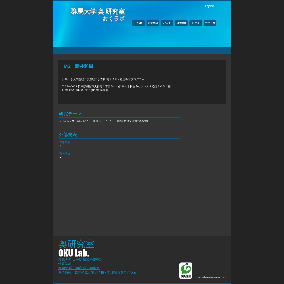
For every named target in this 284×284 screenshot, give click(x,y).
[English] (209, 6)
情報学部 (64, 264)
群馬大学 (65, 259)
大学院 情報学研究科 (87, 259)
